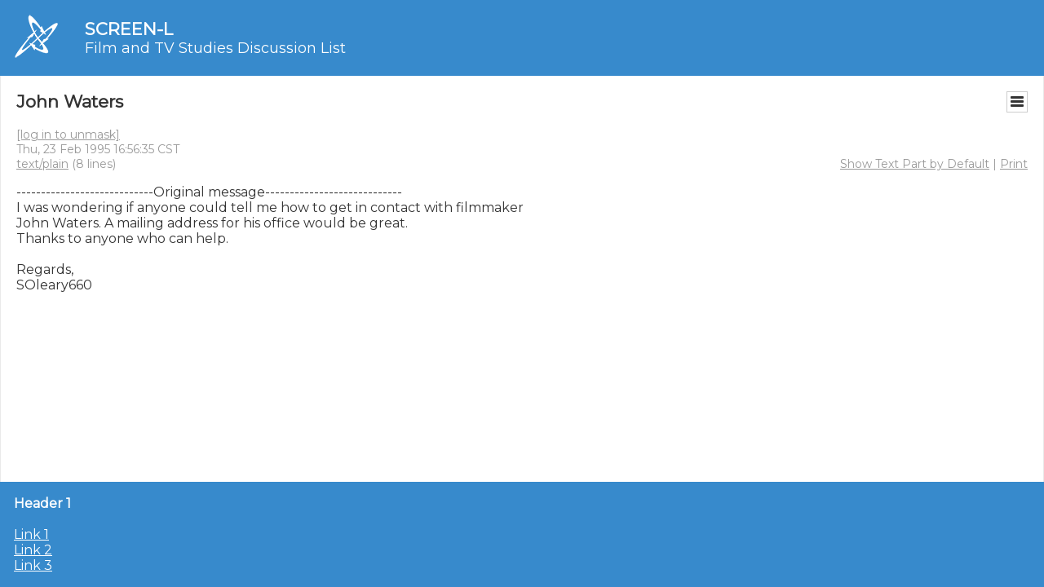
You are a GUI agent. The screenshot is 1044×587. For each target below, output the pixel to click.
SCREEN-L (129, 29)
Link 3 (33, 565)
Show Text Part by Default (914, 164)
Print (1014, 164)
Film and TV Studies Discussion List (215, 48)
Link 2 (33, 550)
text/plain (42, 164)
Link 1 (31, 534)
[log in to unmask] (68, 134)
